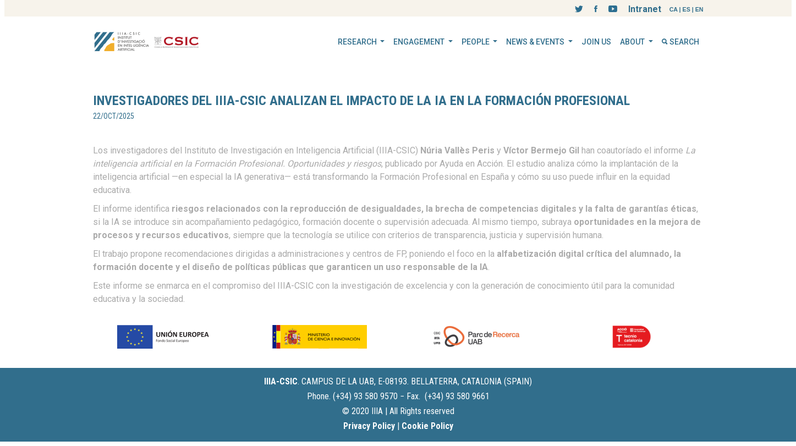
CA (673, 9)
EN (699, 9)
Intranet (644, 9)
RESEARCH (358, 41)
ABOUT (633, 41)
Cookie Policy (427, 426)
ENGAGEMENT (419, 41)
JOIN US (596, 41)
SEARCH (680, 41)
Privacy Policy (369, 426)
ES (686, 9)
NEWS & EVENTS (536, 41)
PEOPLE (476, 41)
